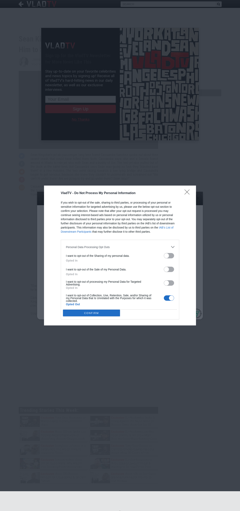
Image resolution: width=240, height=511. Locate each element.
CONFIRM (91, 312)
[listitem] (120, 247)
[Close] (188, 193)
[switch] (169, 255)
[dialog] (120, 255)
